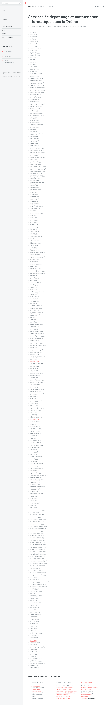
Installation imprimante (86, 694)
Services (4, 19)
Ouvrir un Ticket (7, 51)
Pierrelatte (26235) (34, 419)
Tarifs (3, 23)
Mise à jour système (86, 689)
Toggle (25, 3)
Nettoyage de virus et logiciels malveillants (66, 691)
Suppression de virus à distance (64, 689)
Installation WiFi (85, 696)
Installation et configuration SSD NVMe (65, 693)
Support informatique (37, 691)
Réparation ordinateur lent (87, 684)
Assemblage (88, 698)
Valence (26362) (33, 640)
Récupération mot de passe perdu (89, 687)
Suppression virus (36, 685)
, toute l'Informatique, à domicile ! (41, 6)
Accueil (4, 16)
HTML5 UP (18, 76)
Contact (4, 33)
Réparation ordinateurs (37, 684)
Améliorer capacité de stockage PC (64, 696)
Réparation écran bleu (86, 682)
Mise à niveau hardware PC (62, 694)
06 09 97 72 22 (7, 56)
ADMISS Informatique (11, 72)
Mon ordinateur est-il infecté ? (63, 698)
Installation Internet (36, 689)
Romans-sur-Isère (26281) (36, 495)
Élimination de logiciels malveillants (64, 687)
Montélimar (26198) (34, 361)
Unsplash (10, 76)
